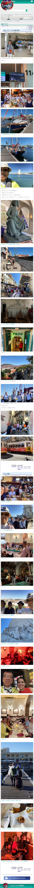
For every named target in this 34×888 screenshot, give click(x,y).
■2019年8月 (14, 466)
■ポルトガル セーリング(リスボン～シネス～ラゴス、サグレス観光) (24, 468)
